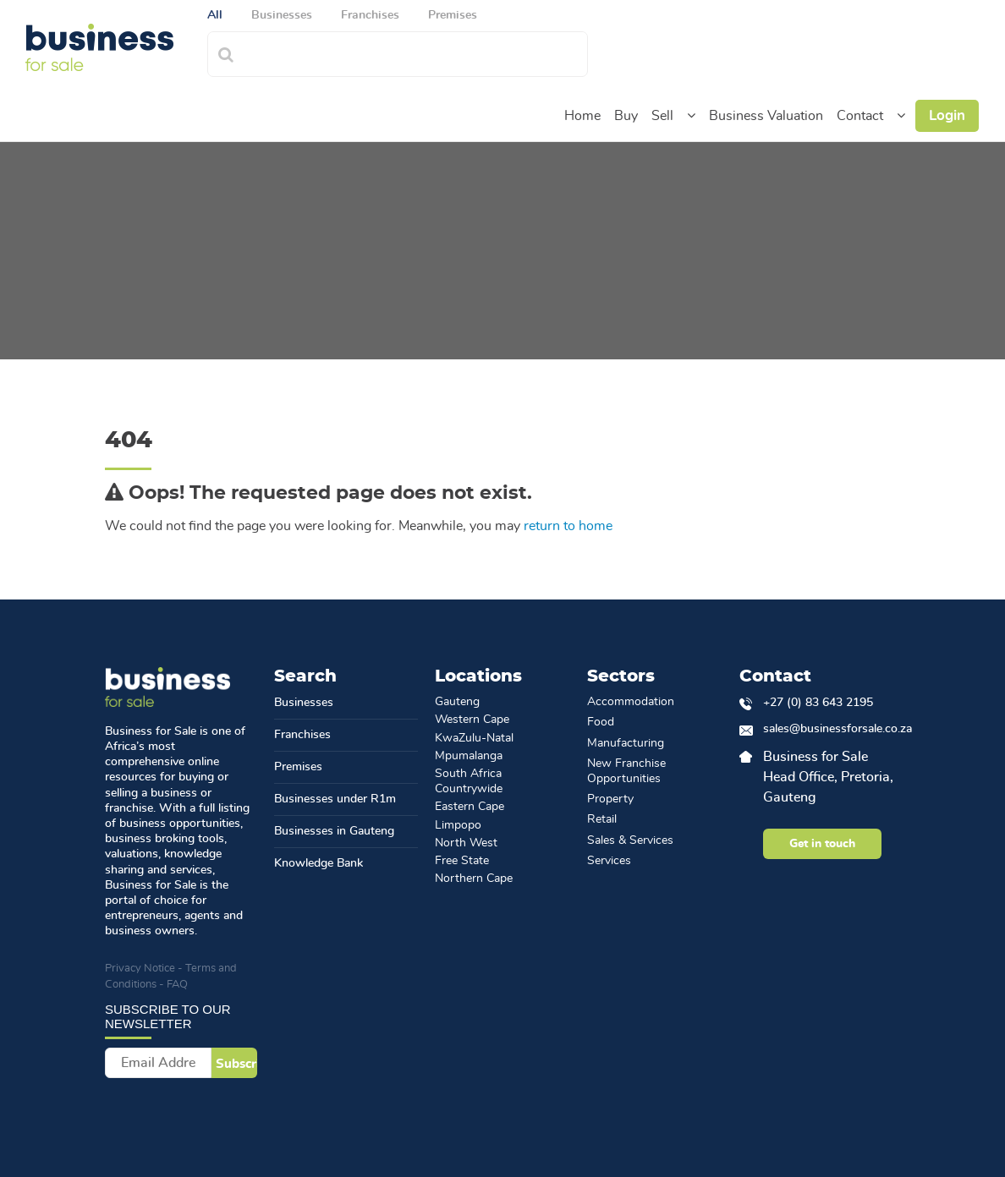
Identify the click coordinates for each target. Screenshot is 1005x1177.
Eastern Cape (469, 807)
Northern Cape (474, 878)
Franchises (302, 735)
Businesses (303, 703)
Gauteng (457, 702)
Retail (602, 819)
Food (600, 722)
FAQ (177, 984)
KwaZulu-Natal (474, 738)
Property (610, 799)
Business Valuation (766, 116)
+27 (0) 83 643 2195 (818, 703)
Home (582, 116)
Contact (860, 116)
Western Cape (472, 719)
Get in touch (822, 844)
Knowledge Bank (318, 863)
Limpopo (458, 825)
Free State (462, 861)
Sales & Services (630, 840)
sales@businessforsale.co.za (831, 729)
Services (609, 861)
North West (466, 843)
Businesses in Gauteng (334, 831)
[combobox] (415, 52)
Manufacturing (625, 743)
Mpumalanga (468, 756)
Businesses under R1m (335, 799)
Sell (662, 116)
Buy (626, 116)
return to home (568, 526)
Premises (298, 767)
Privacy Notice (140, 968)
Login (947, 115)
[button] (691, 116)
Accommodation (630, 702)
